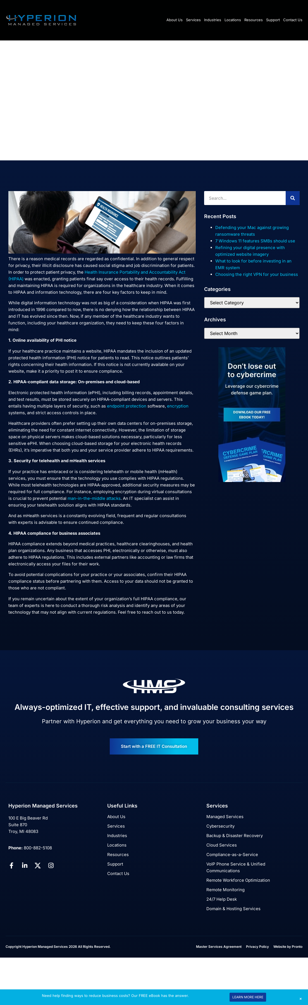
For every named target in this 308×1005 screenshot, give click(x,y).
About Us (174, 20)
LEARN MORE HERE (247, 997)
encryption (177, 406)
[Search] (293, 198)
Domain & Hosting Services (233, 908)
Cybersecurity (220, 826)
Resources (253, 20)
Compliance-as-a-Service (232, 854)
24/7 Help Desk (221, 899)
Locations (233, 20)
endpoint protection (126, 406)
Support (273, 20)
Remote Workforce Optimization (238, 880)
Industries (212, 20)
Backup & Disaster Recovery (234, 835)
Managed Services (224, 816)
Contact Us (292, 20)
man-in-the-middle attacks (94, 498)
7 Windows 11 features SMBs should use (255, 241)
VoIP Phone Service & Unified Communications (235, 867)
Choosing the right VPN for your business (256, 274)
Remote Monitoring (225, 889)
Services (193, 20)
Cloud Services (221, 845)
